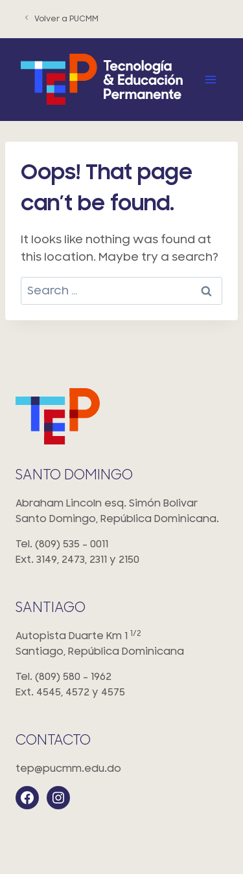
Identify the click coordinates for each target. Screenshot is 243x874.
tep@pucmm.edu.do (68, 768)
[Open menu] (210, 79)
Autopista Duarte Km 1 (121, 644)
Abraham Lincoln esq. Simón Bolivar (121, 512)
